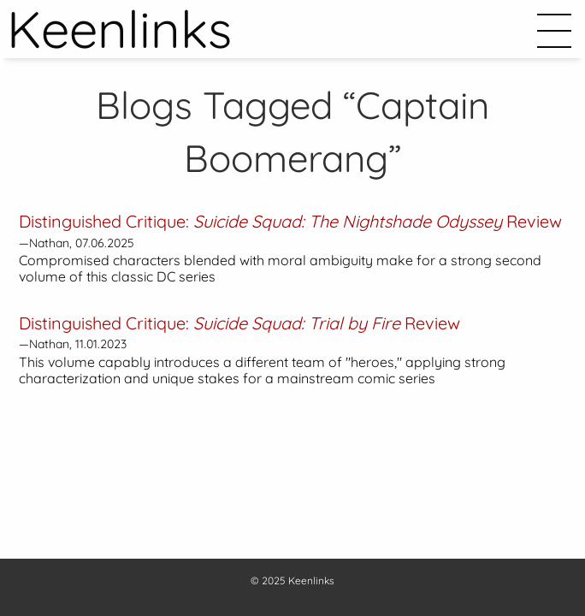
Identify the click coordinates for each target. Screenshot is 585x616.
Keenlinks (311, 580)
